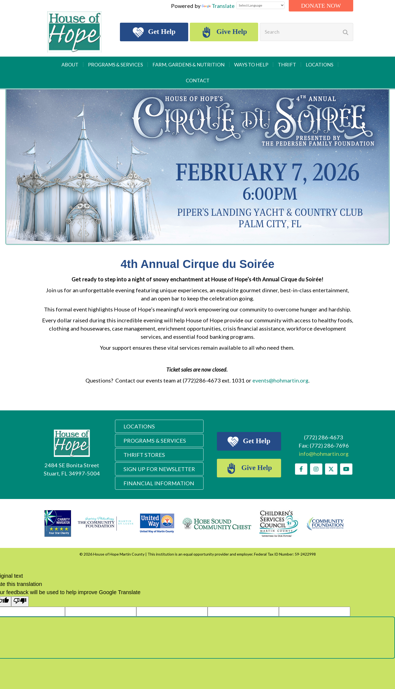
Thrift (287, 64)
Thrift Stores (144, 454)
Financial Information (158, 483)
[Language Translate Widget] (260, 5)
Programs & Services (115, 64)
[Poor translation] (20, 601)
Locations (319, 64)
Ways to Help (251, 64)
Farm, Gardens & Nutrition (188, 64)
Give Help (224, 32)
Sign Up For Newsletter (159, 469)
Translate (218, 5)
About (69, 64)
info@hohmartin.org (324, 453)
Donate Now (321, 5)
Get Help (154, 32)
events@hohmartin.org (280, 380)
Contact (198, 80)
